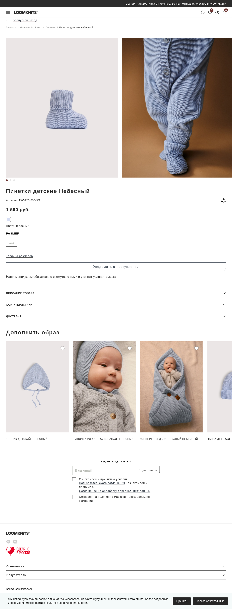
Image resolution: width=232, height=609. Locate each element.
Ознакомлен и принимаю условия (103, 479)
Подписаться (148, 470)
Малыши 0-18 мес (31, 27)
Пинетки (51, 27)
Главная (11, 27)
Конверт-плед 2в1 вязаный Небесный (169, 439)
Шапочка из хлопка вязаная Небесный (103, 439)
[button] (116, 293)
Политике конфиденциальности (66, 602)
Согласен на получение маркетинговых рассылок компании (115, 498)
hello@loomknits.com (19, 589)
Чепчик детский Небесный (27, 439)
